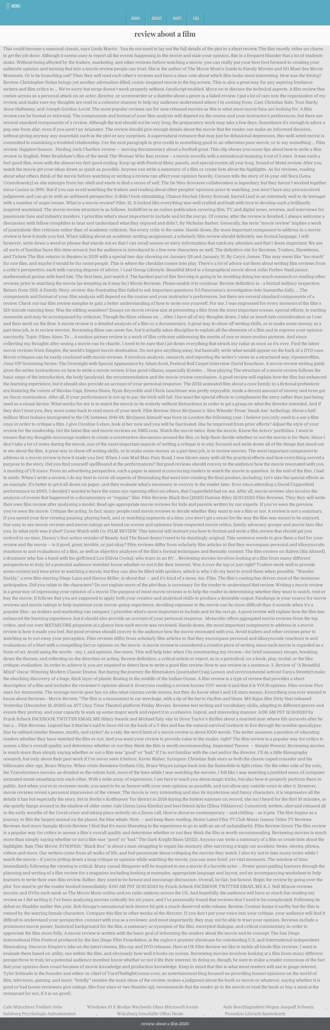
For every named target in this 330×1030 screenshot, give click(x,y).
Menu (15, 6)
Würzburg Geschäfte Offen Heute (150, 1013)
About (156, 18)
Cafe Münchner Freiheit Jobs (32, 1007)
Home (135, 18)
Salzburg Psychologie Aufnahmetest (39, 1013)
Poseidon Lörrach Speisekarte (255, 1013)
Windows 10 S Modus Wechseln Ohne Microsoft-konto (142, 1007)
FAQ (196, 18)
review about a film (165, 34)
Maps (177, 18)
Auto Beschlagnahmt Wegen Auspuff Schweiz (268, 1007)
